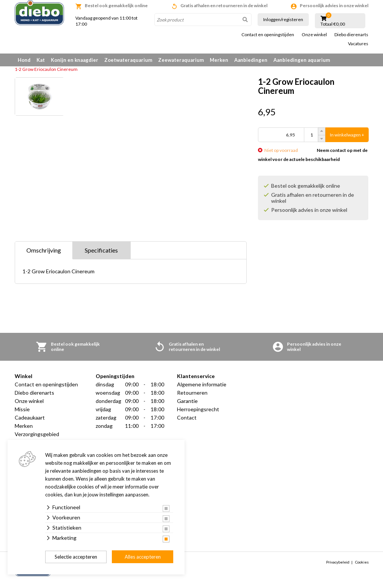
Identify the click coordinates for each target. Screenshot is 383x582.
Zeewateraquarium (181, 60)
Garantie (187, 401)
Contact (187, 417)
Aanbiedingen (250, 60)
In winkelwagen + (347, 135)
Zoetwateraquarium (128, 60)
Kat (41, 60)
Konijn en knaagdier (74, 60)
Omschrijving (43, 250)
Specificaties (101, 250)
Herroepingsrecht (198, 409)
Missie (22, 409)
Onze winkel (314, 34)
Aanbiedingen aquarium (301, 60)
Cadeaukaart (30, 417)
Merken (219, 60)
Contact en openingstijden (267, 34)
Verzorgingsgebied (37, 434)
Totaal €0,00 (332, 24)
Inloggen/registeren (283, 19)
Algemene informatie (201, 384)
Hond (24, 60)
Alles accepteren (143, 557)
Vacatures (358, 43)
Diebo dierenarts (351, 34)
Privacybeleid (337, 562)
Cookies (362, 562)
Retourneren (192, 392)
